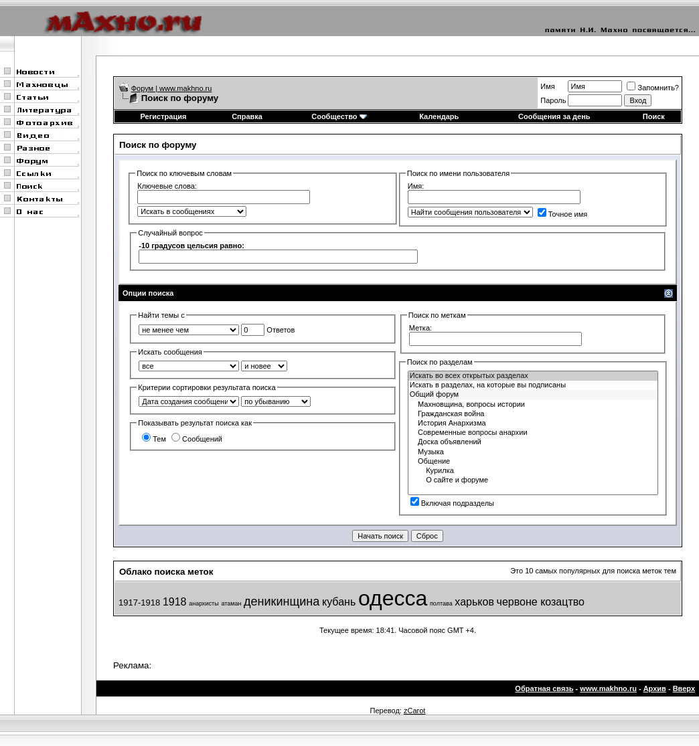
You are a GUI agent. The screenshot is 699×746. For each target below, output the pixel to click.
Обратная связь (544, 688)
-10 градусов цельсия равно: (191, 246)
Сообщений (196, 439)
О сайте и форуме (532, 480)
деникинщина (281, 601)
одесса (392, 598)
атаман (231, 603)
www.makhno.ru (608, 688)
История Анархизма (532, 423)
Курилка (532, 471)
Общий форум (532, 394)
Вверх (684, 688)
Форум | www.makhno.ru (171, 88)
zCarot (414, 711)
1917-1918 (139, 602)
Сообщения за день (554, 116)
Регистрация (164, 116)
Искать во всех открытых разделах (532, 376)
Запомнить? (653, 88)
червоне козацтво (541, 602)
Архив (654, 688)
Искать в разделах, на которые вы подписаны (532, 385)
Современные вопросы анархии (532, 433)
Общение (532, 461)
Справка (247, 116)
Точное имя (563, 214)
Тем (154, 439)
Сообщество (338, 116)
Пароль (553, 100)
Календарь (439, 116)
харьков (474, 602)
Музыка (532, 452)
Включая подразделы (452, 503)
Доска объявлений (532, 442)
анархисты (204, 603)
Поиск (654, 116)
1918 (175, 602)
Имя (547, 86)
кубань (339, 602)
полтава (441, 603)
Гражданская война (532, 414)
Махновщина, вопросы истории (532, 404)
